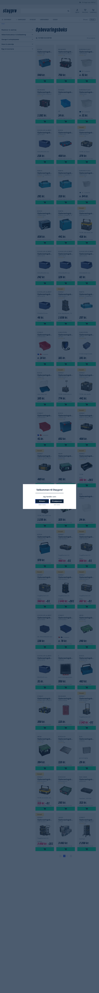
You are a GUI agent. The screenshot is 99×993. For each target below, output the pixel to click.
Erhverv (42, 501)
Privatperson (57, 501)
